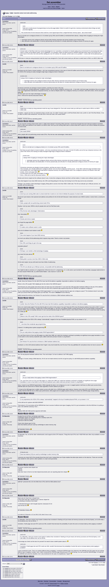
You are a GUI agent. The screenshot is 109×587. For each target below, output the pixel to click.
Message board (66, 581)
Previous (10, 16)
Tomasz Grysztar (53, 583)
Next (18, 16)
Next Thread (102, 564)
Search (53, 6)
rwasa (58, 585)
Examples (59, 581)
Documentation (52, 581)
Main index (40, 581)
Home (49, 6)
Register (58, 6)
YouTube (66, 583)
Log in (63, 8)
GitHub (62, 583)
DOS (11, 13)
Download (46, 581)
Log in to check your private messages (52, 8)
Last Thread (95, 564)
